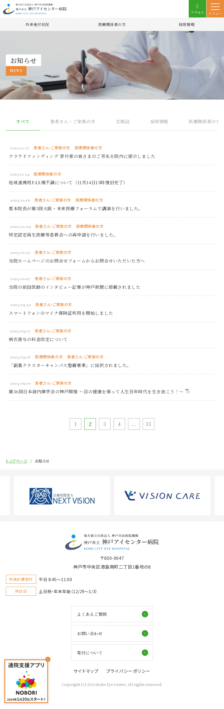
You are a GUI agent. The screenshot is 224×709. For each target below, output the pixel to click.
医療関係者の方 (112, 24)
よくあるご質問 (92, 614)
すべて (23, 121)
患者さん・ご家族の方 (73, 121)
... (133, 424)
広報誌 (123, 121)
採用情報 (187, 24)
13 (148, 424)
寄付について (89, 653)
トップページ (16, 461)
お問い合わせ (89, 633)
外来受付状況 (37, 24)
